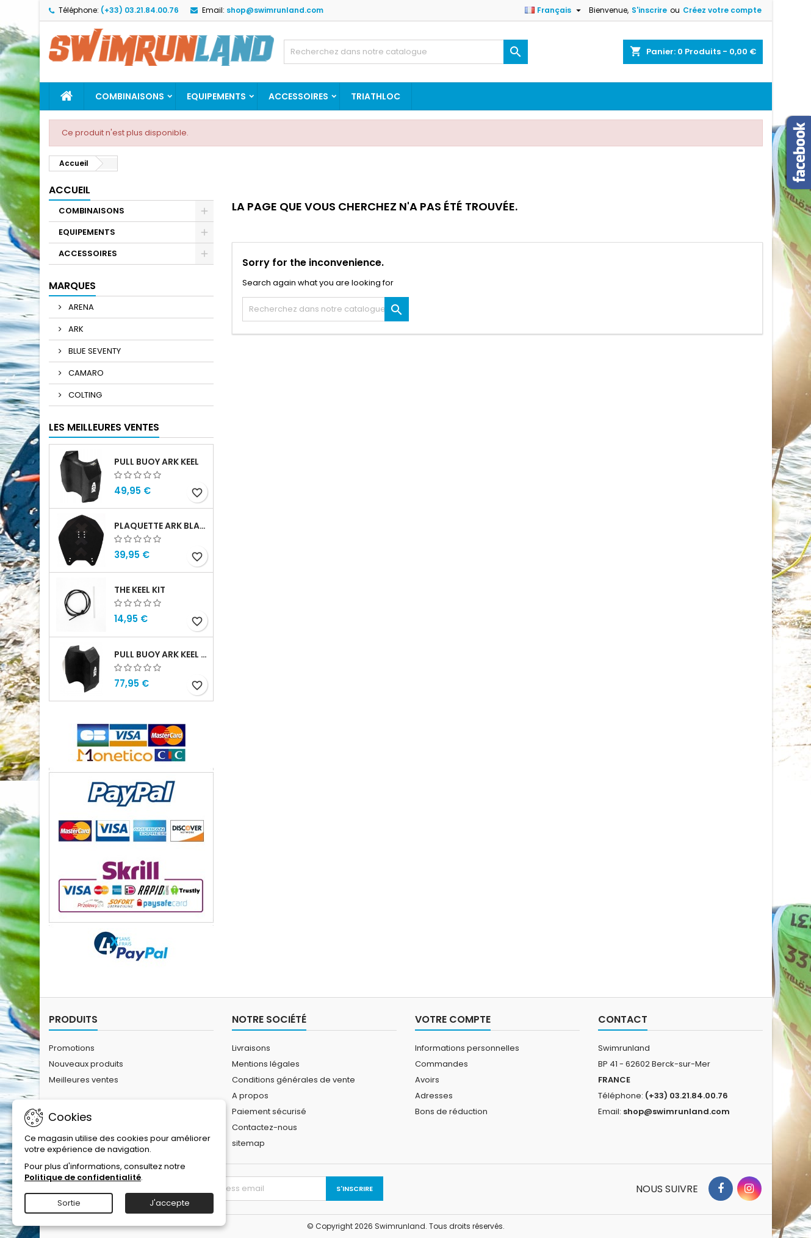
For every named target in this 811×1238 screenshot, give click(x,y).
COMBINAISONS (129, 96)
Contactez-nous (264, 1127)
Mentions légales (266, 1064)
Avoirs (427, 1080)
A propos (250, 1095)
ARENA (80, 307)
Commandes (441, 1064)
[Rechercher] (406, 52)
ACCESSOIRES (298, 96)
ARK (75, 329)
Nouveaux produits (86, 1064)
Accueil (69, 190)
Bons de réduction (451, 1111)
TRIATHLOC (375, 96)
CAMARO (85, 373)
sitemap (248, 1143)
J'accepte (170, 1203)
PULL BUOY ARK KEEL (156, 462)
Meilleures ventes (83, 1080)
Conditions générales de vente (293, 1080)
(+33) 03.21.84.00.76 (140, 10)
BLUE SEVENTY (94, 351)
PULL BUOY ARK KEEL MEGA (161, 654)
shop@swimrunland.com (274, 10)
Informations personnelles (467, 1048)
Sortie (69, 1203)
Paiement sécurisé (269, 1111)
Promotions (72, 1048)
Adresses (434, 1095)
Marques (72, 286)
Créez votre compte (722, 10)
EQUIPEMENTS (216, 96)
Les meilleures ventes (104, 427)
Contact (622, 1019)
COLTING (84, 395)
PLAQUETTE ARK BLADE (161, 526)
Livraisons (251, 1048)
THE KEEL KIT (139, 590)
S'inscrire (649, 10)
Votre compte (453, 1019)
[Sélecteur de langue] (554, 10)
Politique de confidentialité (82, 1177)
